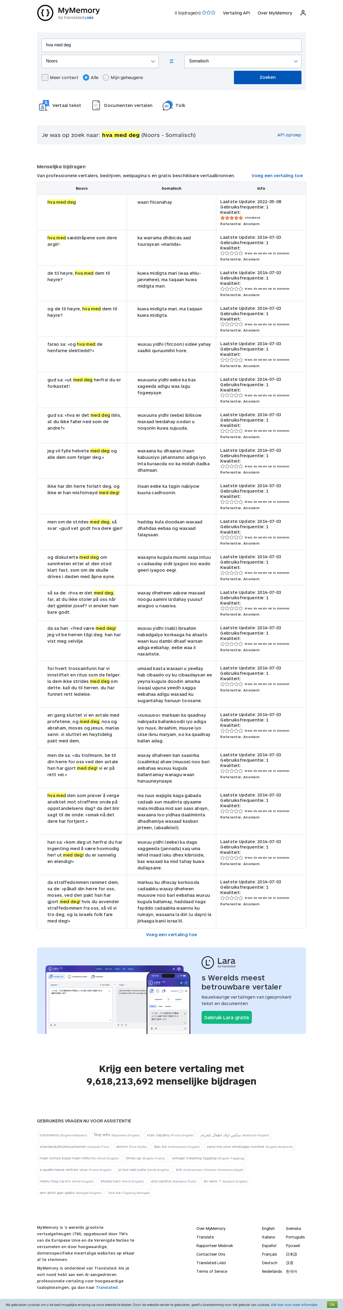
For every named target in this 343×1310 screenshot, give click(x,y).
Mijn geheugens (123, 77)
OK (332, 1304)
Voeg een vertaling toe (277, 175)
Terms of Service (211, 1271)
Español (269, 1245)
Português (295, 1237)
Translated (211, 1262)
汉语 (289, 1262)
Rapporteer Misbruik (214, 1245)
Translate (205, 1237)
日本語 (291, 1254)
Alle (90, 77)
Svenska (293, 1228)
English (268, 1228)
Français (269, 1254)
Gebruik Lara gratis (226, 1017)
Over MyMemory (275, 12)
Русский (293, 1245)
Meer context (60, 77)
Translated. (107, 1287)
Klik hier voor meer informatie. (294, 1305)
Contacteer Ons (210, 1254)
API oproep (289, 134)
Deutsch (269, 1262)
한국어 (291, 1271)
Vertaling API (236, 12)
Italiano (268, 1237)
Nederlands (272, 1271)
